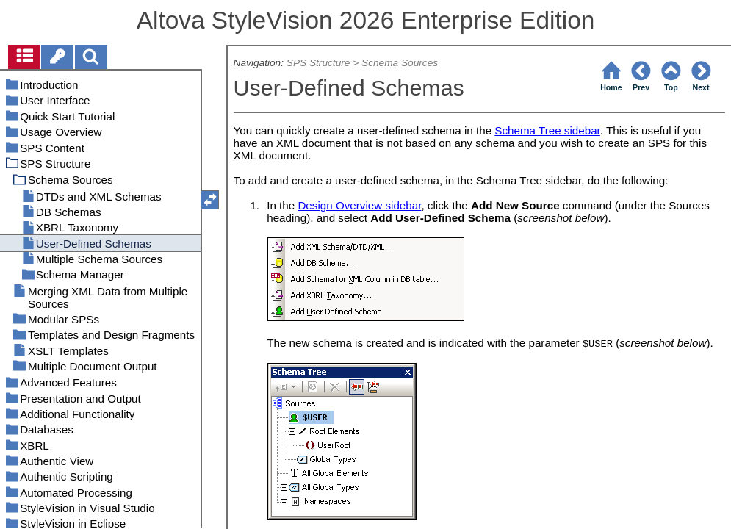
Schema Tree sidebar (547, 130)
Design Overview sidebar (359, 205)
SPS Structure (318, 62)
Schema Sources (399, 62)
